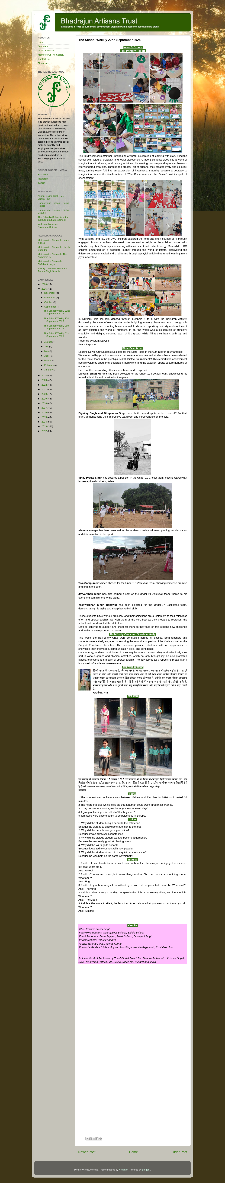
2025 (44, 288)
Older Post (179, 1152)
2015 (44, 417)
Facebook (43, 174)
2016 (44, 412)
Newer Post (86, 1152)
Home (133, 1152)
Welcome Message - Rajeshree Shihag (48, 225)
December (50, 293)
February (49, 365)
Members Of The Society (51, 54)
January (48, 369)
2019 (44, 398)
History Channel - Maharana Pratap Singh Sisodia (53, 270)
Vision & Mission (46, 50)
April (47, 355)
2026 (44, 284)
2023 (44, 380)
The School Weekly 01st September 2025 (56, 334)
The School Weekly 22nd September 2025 (57, 312)
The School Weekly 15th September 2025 (56, 319)
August (48, 342)
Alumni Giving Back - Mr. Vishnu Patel (51, 197)
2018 (44, 403)
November (50, 297)
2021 (44, 389)
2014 (44, 421)
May (46, 351)
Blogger (146, 1169)
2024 (44, 375)
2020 (44, 394)
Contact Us (44, 59)
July (46, 346)
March (48, 360)
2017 (44, 408)
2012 (44, 431)
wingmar (123, 1169)
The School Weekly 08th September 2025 (56, 327)
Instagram (43, 178)
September (50, 306)
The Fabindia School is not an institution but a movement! (53, 218)
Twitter (41, 182)
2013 (44, 426)
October (48, 302)
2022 (44, 384)
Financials (43, 63)
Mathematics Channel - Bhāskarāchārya (50, 262)
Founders (43, 46)
